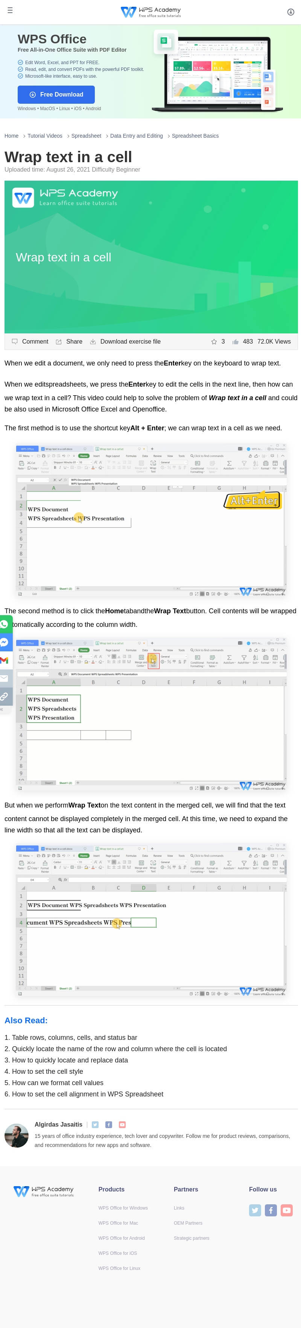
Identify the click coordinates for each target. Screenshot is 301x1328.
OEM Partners (188, 1223)
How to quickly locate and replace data (66, 1060)
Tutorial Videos (44, 136)
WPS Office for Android (122, 1238)
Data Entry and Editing (136, 136)
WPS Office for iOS (118, 1253)
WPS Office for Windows (123, 1208)
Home (11, 136)
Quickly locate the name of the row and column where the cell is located (116, 1049)
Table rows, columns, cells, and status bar (71, 1037)
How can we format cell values (54, 1083)
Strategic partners (192, 1238)
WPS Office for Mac (118, 1223)
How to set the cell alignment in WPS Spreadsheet (84, 1094)
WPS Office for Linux (119, 1268)
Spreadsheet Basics (195, 136)
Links (179, 1208)
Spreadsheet (86, 136)
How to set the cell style (44, 1071)
